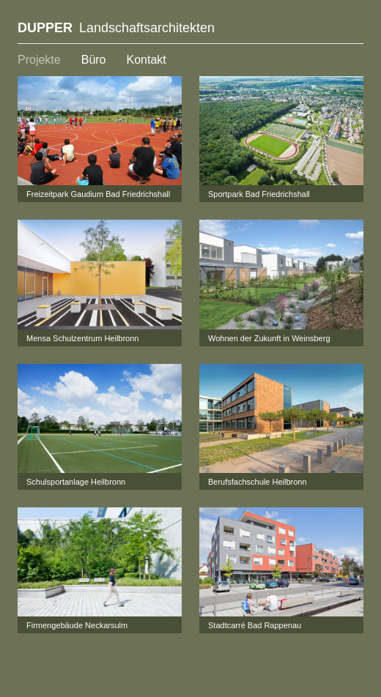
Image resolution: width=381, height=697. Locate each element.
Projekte (39, 59)
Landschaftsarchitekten (116, 27)
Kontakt (146, 59)
